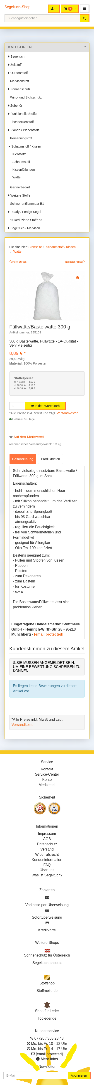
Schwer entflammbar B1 (26, 203)
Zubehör (15, 105)
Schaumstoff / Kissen (24, 146)
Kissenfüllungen (23, 169)
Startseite (35, 247)
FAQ (47, 865)
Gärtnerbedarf (19, 187)
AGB (47, 839)
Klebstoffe (19, 154)
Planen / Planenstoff (23, 130)
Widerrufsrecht (47, 854)
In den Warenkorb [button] (45, 406)
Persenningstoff (20, 138)
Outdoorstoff (18, 73)
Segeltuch (16, 56)
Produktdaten (50, 459)
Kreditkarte (47, 930)
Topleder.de (47, 1018)
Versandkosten (67, 413)
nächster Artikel (74, 261)
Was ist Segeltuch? (46, 875)
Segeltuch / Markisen (24, 228)
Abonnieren (79, 1075)
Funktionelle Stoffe (22, 114)
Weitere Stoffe (19, 195)
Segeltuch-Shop (17, 7)
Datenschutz (47, 844)
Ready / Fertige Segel (24, 212)
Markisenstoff (18, 81)
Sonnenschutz (19, 89)
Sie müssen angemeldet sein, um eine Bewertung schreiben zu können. (46, 667)
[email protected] (48, 634)
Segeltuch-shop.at (47, 963)
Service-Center (47, 774)
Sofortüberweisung (47, 917)
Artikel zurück (19, 261)
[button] (84, 9)
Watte (16, 177)
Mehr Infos (49, 1059)
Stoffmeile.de (47, 991)
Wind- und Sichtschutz (25, 97)
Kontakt (47, 769)
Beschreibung (22, 459)
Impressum (47, 834)
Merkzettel (47, 785)
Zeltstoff (15, 65)
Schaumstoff (20, 162)
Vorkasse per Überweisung (47, 905)
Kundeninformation (47, 860)
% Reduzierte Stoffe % (25, 220)
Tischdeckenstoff (21, 122)
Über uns (47, 870)
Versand (47, 849)
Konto (47, 780)
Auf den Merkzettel (29, 437)
